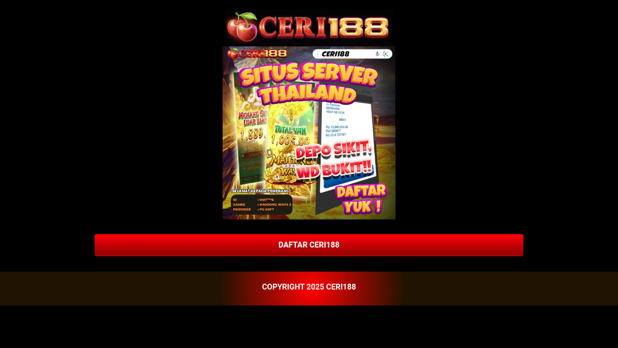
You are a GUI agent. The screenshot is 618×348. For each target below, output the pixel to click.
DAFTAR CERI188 (309, 244)
